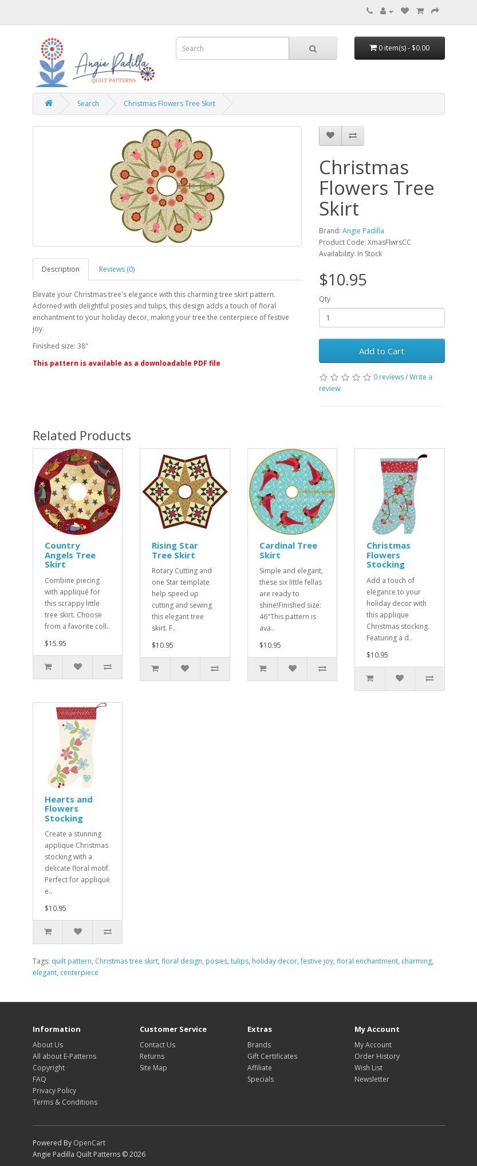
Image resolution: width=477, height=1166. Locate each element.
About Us (48, 1045)
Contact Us (157, 1045)
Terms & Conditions (65, 1102)
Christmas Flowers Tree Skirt (169, 103)
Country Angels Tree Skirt (70, 554)
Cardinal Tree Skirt (288, 550)
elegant (45, 972)
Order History (377, 1056)
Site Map (153, 1068)
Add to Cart (381, 351)
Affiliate (259, 1068)
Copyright (49, 1068)
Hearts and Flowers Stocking (69, 808)
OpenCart (89, 1143)
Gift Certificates (272, 1056)
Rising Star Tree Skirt (175, 550)
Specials (260, 1079)
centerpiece (79, 972)
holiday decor (274, 961)
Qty (324, 299)
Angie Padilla (363, 231)
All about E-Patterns (64, 1056)
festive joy (317, 961)
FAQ (39, 1079)
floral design (181, 961)
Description (61, 269)
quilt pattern (72, 961)
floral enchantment (367, 961)
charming (416, 961)
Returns (152, 1056)
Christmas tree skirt (126, 961)
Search (88, 103)
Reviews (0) (117, 269)
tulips (240, 961)
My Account (373, 1045)
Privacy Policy (54, 1090)
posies (216, 961)
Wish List (368, 1068)
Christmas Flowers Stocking (388, 554)
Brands (259, 1045)
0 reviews (388, 377)
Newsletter (371, 1079)
